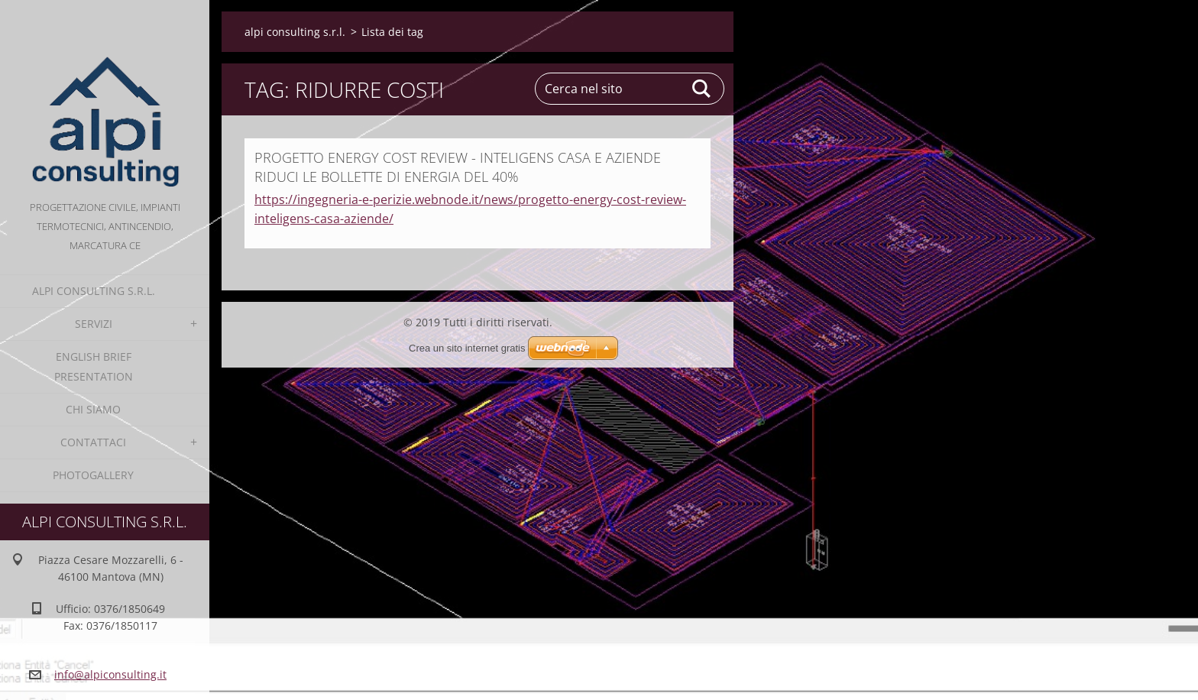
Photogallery (93, 475)
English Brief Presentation (93, 366)
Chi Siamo (93, 409)
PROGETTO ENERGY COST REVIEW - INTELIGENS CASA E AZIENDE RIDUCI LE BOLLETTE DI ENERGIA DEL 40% (457, 167)
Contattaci (93, 442)
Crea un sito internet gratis (467, 348)
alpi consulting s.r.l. (93, 291)
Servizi (93, 323)
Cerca (702, 88)
